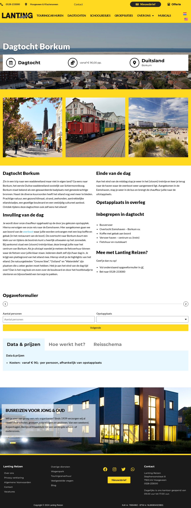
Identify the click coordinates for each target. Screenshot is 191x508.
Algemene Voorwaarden (17, 482)
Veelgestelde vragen (62, 480)
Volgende (95, 327)
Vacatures (9, 491)
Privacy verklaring (14, 477)
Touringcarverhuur (61, 476)
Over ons (145, 15)
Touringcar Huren (50, 15)
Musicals (164, 15)
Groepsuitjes (124, 15)
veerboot (28, 231)
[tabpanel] (95, 361)
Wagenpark (57, 471)
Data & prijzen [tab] (23, 344)
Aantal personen (12, 313)
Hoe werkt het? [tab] (67, 344)
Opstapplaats (104, 313)
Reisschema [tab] (108, 344)
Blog (53, 485)
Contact (78, 4)
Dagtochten (77, 15)
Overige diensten (60, 466)
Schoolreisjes (100, 15)
